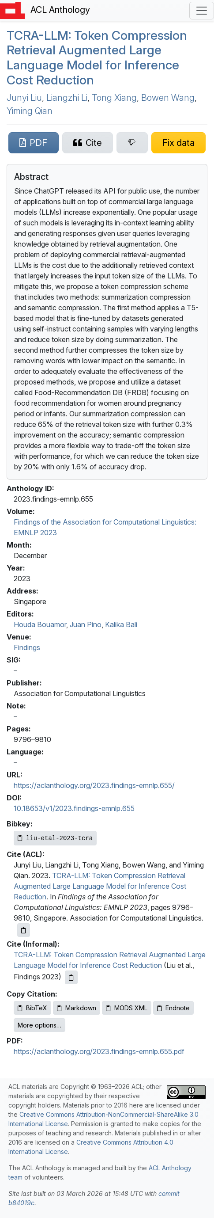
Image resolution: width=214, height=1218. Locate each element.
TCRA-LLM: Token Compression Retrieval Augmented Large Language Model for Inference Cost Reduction (100, 886)
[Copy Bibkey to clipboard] (55, 838)
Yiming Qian (30, 111)
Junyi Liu (24, 97)
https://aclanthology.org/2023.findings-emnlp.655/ (94, 785)
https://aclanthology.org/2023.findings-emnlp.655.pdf (99, 1051)
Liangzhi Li (66, 97)
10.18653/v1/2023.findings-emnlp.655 (74, 808)
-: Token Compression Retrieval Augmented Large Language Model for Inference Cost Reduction (97, 58)
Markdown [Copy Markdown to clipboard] (76, 1008)
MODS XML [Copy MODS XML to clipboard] (126, 1008)
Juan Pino (85, 624)
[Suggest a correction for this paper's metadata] (178, 142)
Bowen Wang (168, 97)
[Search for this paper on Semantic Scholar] (132, 142)
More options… (39, 1025)
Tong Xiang (114, 97)
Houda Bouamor (40, 624)
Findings (27, 647)
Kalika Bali (121, 624)
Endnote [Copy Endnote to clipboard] (173, 1008)
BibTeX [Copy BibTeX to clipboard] (32, 1008)
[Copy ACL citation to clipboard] (23, 930)
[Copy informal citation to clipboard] (71, 977)
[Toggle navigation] (201, 10)
